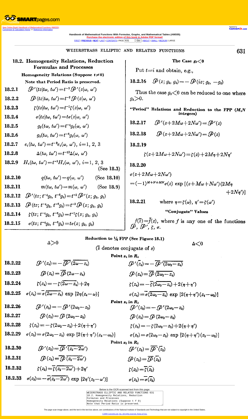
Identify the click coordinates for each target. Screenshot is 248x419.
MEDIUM (163, 40)
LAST (102, 40)
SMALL (154, 40)
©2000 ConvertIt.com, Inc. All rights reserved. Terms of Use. (124, 417)
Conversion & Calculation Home (16, 30)
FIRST (77, 40)
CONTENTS (111, 40)
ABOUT (146, 40)
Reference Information (43, 30)
